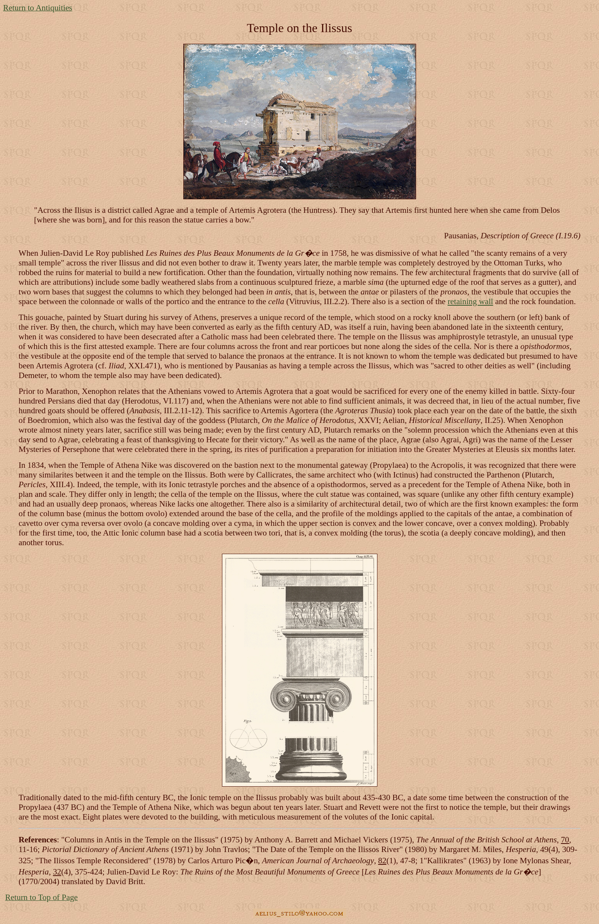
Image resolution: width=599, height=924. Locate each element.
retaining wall (470, 301)
